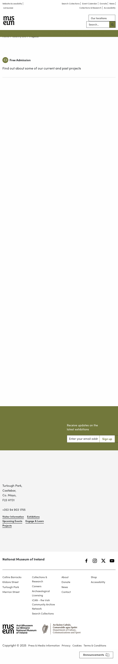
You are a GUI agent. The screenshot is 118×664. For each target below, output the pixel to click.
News (112, 3)
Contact (66, 592)
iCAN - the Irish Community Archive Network (43, 604)
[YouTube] (112, 560)
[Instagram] (94, 560)
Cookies (77, 645)
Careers (36, 586)
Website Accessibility (12, 3)
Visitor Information (16, 33)
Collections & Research (90, 7)
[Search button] (112, 25)
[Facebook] (86, 560)
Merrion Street (10, 592)
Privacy (66, 645)
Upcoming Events (62, 33)
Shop (94, 577)
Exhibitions (40, 33)
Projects (110, 33)
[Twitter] (103, 560)
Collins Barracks (11, 577)
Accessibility (110, 7)
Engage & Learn (89, 33)
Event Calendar (89, 3)
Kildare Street (10, 582)
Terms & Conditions (95, 645)
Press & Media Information (44, 645)
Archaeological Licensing (41, 593)
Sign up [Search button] (107, 439)
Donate (103, 3)
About (65, 577)
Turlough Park (10, 587)
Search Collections (71, 3)
